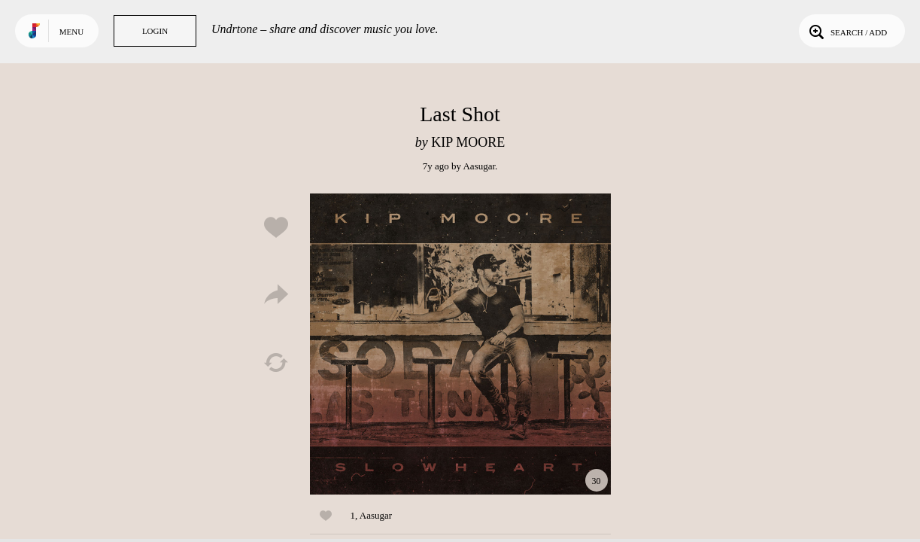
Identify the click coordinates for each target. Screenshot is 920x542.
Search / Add (846, 31)
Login (155, 30)
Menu (71, 31)
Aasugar (479, 166)
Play (460, 344)
